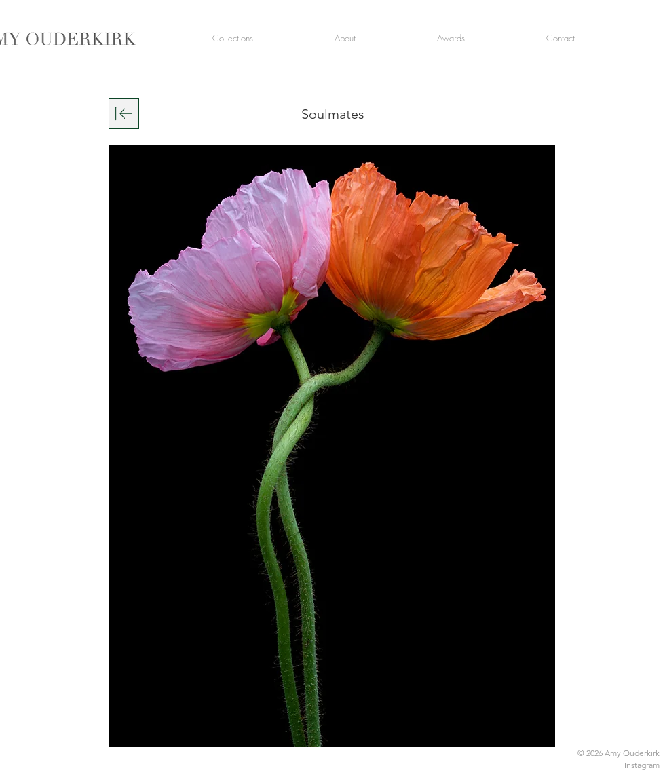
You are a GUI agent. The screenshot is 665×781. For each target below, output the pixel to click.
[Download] (124, 113)
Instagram (642, 765)
